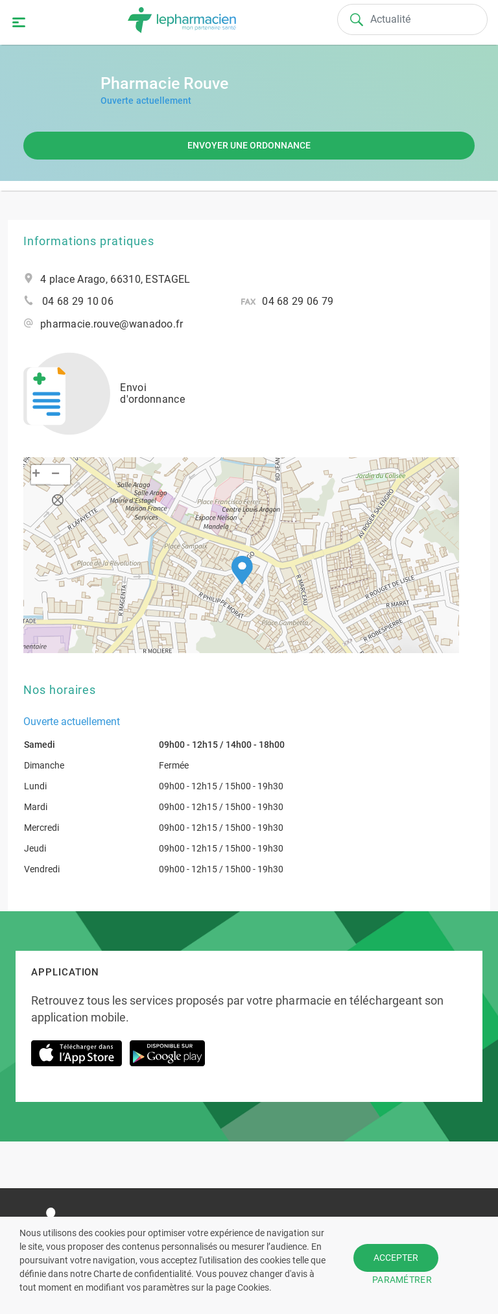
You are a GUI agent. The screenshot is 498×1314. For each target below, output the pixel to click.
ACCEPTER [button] (396, 1257)
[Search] (412, 19)
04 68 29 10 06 (77, 301)
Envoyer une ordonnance (249, 145)
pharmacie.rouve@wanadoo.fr (112, 324)
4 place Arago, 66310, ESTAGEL (115, 279)
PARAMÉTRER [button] (402, 1279)
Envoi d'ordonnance (104, 393)
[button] (242, 570)
